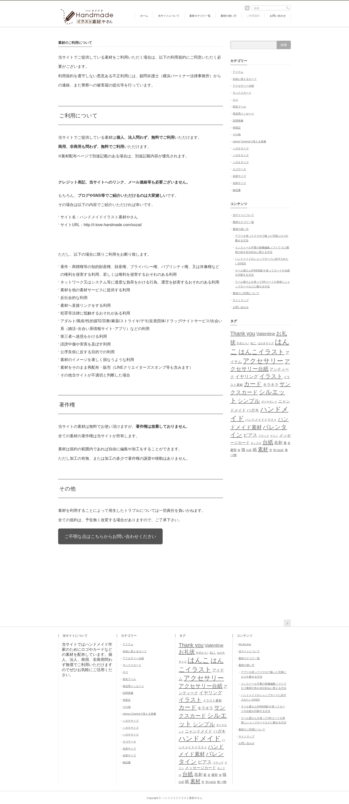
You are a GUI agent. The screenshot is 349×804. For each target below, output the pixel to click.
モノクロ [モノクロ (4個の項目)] (256, 443)
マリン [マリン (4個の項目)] (274, 435)
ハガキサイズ (241, 148)
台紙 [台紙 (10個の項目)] (267, 442)
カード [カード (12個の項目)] (253, 384)
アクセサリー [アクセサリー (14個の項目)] (263, 361)
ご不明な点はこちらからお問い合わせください (110, 536)
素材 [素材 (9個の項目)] (263, 449)
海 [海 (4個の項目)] (239, 450)
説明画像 (238, 120)
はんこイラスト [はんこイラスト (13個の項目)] (261, 351)
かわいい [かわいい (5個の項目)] (243, 343)
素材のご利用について (246, 293)
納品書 (237, 190)
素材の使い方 (229, 15)
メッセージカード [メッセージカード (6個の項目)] (200, 768)
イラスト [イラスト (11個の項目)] (271, 376)
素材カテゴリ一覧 (200, 15)
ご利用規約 (253, 15)
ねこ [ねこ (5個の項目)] (253, 343)
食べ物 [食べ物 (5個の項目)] (221, 782)
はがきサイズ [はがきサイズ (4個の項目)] (266, 343)
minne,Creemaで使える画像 (249, 141)
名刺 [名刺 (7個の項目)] (278, 442)
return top (287, 623)
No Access (244, 644)
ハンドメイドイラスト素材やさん (182, 797)
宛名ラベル (239, 106)
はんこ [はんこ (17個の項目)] (198, 660)
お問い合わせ (278, 15)
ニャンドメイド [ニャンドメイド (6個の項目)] (198, 731)
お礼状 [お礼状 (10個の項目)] (187, 652)
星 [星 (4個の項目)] (289, 443)
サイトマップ (241, 300)
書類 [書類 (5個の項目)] (233, 450)
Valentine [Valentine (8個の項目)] (265, 333)
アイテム (238, 71)
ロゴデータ (239, 169)
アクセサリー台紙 (243, 85)
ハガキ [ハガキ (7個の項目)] (253, 410)
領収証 (237, 127)
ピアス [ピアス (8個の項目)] (250, 435)
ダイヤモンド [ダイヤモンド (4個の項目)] (269, 401)
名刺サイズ (239, 176)
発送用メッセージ (243, 113)
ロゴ (235, 99)
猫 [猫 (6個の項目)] (243, 450)
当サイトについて (168, 15)
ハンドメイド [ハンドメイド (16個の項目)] (200, 738)
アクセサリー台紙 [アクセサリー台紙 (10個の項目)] (200, 686)
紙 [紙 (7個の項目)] (255, 449)
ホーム (144, 15)
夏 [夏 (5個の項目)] (285, 443)
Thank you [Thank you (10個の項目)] (242, 333)
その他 (237, 134)
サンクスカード (242, 92)
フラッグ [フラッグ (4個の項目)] (263, 435)
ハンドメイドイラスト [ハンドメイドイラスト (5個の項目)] (261, 419)
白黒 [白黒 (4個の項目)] (249, 450)
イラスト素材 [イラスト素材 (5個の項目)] (212, 700)
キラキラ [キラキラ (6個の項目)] (270, 385)
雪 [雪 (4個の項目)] (270, 450)
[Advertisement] (260, 537)
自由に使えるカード (245, 78)
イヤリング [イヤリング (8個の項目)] (246, 376)
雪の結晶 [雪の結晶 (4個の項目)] (278, 450)
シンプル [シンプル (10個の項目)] (249, 401)
